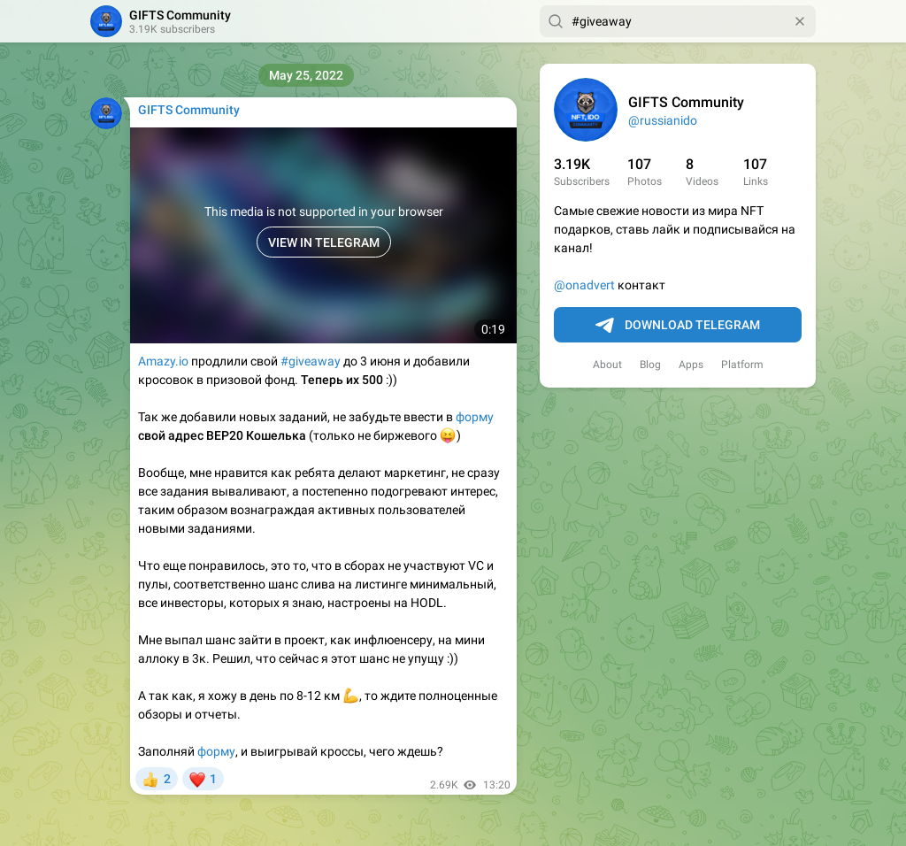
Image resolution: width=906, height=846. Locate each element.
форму (475, 417)
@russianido (662, 120)
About (607, 364)
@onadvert (584, 285)
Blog (650, 364)
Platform (742, 364)
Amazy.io (163, 361)
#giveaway (310, 361)
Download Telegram (677, 326)
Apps (691, 364)
